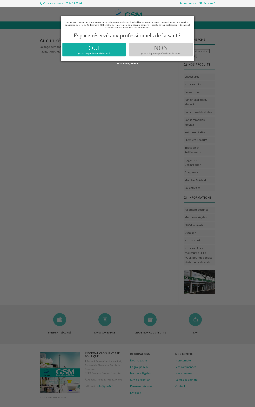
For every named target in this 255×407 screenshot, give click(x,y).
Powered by (127, 63)
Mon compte (188, 3)
